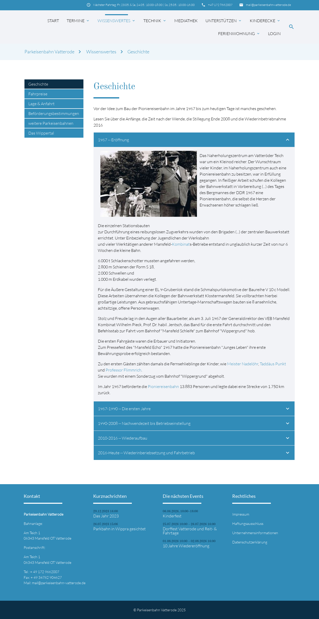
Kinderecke (265, 20)
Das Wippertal (41, 133)
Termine (78, 20)
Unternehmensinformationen (255, 533)
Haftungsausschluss (247, 523)
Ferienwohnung (239, 33)
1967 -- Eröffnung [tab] (194, 140)
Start (53, 20)
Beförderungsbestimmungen (53, 113)
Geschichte (138, 51)
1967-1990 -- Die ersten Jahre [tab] (194, 409)
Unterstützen (223, 20)
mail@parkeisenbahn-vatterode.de (268, 5)
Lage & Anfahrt (41, 103)
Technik (155, 20)
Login (274, 33)
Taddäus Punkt (273, 363)
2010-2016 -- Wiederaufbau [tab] (194, 439)
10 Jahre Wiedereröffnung (186, 546)
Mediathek (186, 20)
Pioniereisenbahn (163, 386)
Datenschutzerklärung (249, 542)
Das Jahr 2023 (106, 516)
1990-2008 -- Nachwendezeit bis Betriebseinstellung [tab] (194, 424)
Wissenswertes (117, 20)
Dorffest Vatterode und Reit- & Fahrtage (190, 531)
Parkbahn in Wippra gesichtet (119, 529)
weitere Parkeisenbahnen (50, 123)
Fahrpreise (37, 93)
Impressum (240, 514)
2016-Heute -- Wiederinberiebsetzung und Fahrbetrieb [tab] (194, 453)
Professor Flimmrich (123, 370)
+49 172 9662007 (220, 5)
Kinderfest (172, 516)
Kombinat (181, 244)
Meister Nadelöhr (242, 363)
